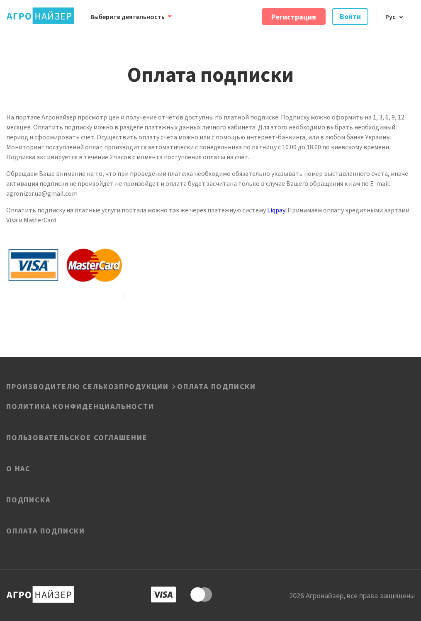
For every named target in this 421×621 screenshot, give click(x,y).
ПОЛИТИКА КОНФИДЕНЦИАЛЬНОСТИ (80, 406)
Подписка (28, 499)
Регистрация (293, 16)
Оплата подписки (45, 530)
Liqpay (276, 210)
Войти (350, 16)
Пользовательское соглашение (77, 437)
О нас (18, 468)
